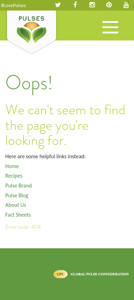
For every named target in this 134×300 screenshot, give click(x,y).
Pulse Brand (18, 185)
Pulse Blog (16, 195)
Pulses (31, 33)
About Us (15, 205)
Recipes (13, 175)
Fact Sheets (18, 214)
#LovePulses (13, 5)
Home (12, 166)
